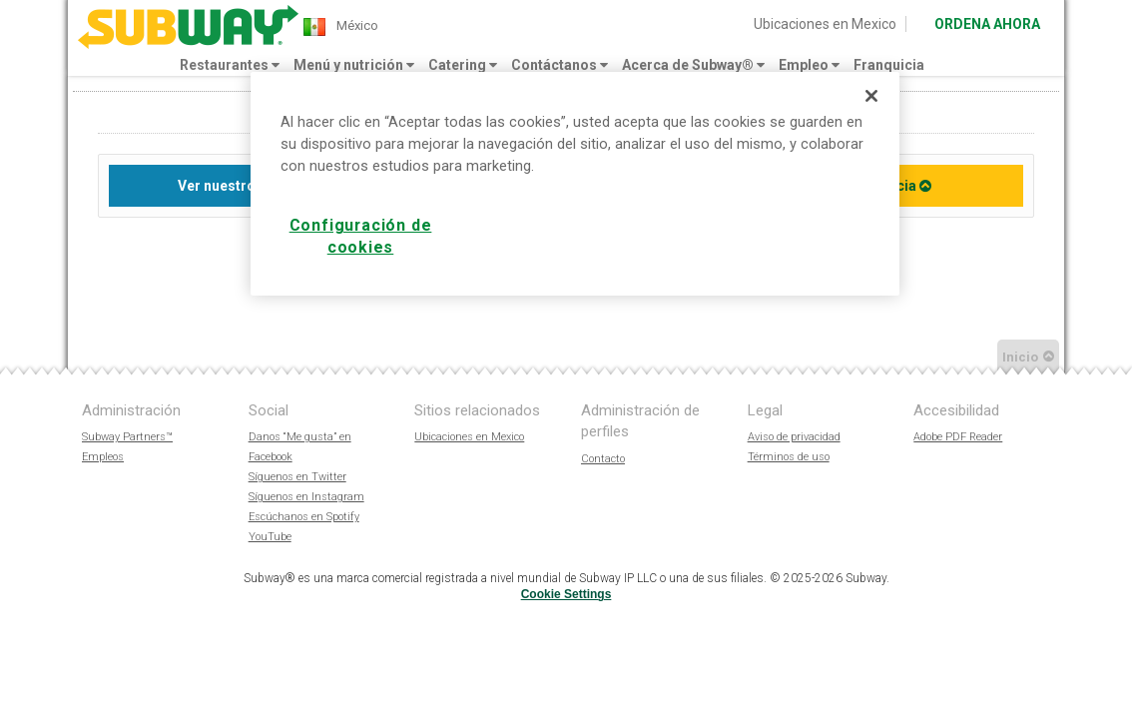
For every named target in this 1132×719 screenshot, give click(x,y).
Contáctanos (559, 65)
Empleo (809, 65)
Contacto (603, 458)
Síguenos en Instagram (306, 496)
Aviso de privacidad (794, 436)
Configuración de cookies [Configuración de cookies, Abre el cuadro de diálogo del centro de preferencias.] (360, 236)
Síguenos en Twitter (297, 476)
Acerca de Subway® (693, 65)
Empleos (103, 456)
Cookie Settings (566, 594)
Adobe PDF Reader (957, 436)
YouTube (270, 536)
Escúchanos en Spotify (304, 516)
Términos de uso (789, 456)
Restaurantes (230, 65)
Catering (462, 65)
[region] (575, 184)
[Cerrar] (871, 96)
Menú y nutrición (353, 65)
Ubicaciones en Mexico (825, 24)
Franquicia (888, 65)
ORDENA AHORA (987, 24)
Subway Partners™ (127, 436)
